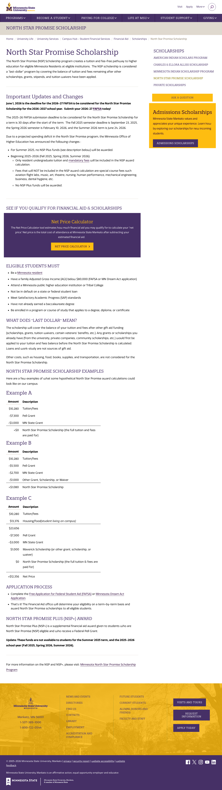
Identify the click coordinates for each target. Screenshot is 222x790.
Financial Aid (121, 38)
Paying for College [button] (99, 18)
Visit (179, 6)
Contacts (72, 714)
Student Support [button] (176, 18)
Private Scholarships (170, 85)
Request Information (191, 715)
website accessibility (102, 761)
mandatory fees (79, 160)
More (200, 6)
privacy (67, 761)
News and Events (78, 696)
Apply (189, 6)
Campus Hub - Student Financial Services (86, 38)
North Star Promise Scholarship (46, 28)
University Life (25, 38)
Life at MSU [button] (138, 18)
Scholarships (139, 38)
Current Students (133, 702)
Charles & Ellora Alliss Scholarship (181, 64)
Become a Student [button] (53, 18)
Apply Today (186, 727)
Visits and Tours (189, 702)
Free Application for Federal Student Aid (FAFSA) (60, 594)
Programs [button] (15, 18)
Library (71, 721)
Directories (74, 702)
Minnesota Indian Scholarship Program (184, 71)
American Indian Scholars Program (180, 57)
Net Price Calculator (71, 246)
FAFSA (97, 109)
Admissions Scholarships (175, 143)
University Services (48, 38)
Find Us (71, 708)
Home (9, 38)
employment (75, 727)
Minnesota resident (29, 272)
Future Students (132, 696)
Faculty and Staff (132, 718)
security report (81, 761)
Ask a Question (182, 97)
